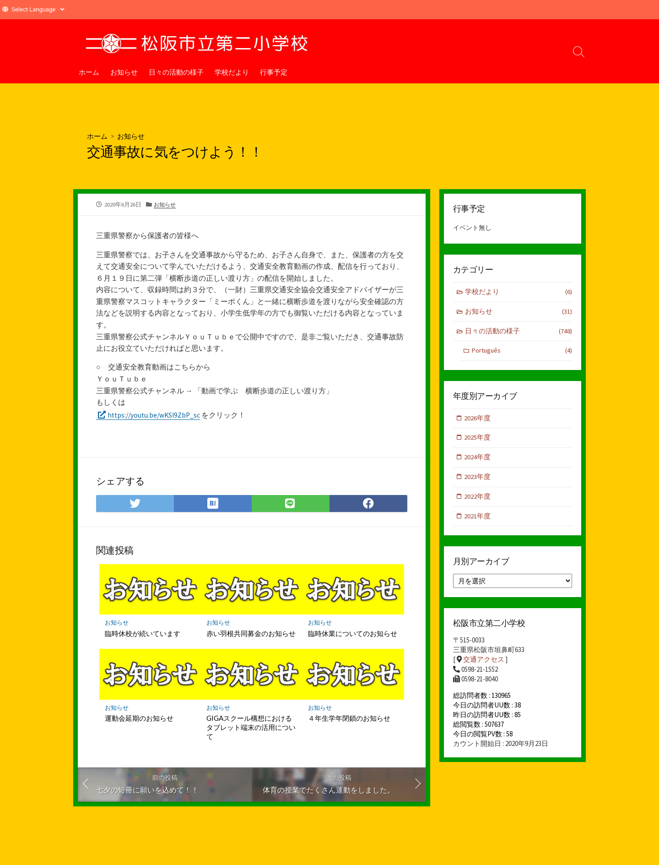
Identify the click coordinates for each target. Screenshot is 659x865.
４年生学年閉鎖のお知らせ (349, 719)
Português (521, 352)
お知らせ (124, 72)
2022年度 (478, 499)
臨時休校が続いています (142, 634)
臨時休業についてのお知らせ (352, 634)
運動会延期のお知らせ (139, 719)
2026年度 (478, 419)
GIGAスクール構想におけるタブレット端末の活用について (251, 728)
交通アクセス (483, 663)
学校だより (232, 72)
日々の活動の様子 (176, 72)
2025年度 (478, 439)
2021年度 (478, 519)
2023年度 (478, 479)
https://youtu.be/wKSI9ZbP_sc (156, 415)
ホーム (89, 72)
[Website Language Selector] (38, 9)
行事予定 (273, 72)
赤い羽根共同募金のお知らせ (251, 634)
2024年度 (478, 459)
